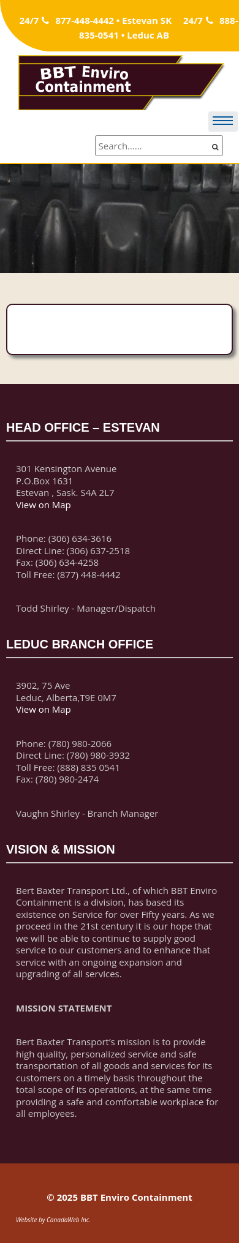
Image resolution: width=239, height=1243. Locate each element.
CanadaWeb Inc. (69, 1219)
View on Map (43, 504)
